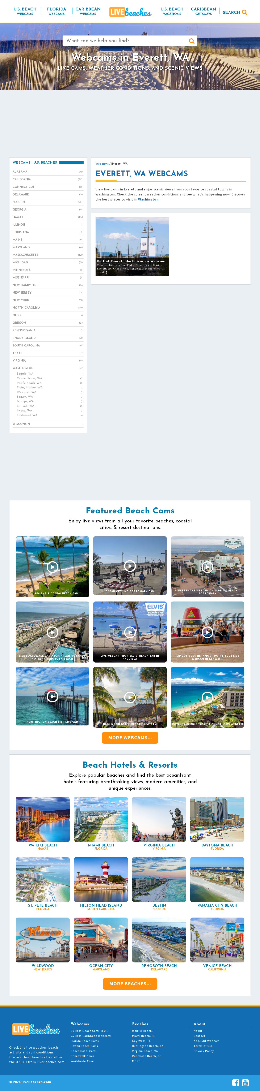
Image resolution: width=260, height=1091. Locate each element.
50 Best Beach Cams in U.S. (90, 1031)
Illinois (48, 225)
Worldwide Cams (83, 1061)
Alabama (48, 172)
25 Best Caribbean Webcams (91, 1036)
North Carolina (48, 308)
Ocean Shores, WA (50, 378)
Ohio (48, 315)
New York (48, 300)
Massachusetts (48, 255)
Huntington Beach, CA (148, 1046)
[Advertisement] (130, 123)
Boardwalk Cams (82, 1056)
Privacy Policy (204, 1051)
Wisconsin (48, 424)
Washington (48, 368)
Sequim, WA (50, 397)
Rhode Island (48, 338)
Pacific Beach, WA (50, 383)
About (198, 1031)
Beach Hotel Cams (84, 1051)
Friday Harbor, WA (50, 387)
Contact (199, 1036)
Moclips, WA (50, 401)
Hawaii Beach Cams (84, 1046)
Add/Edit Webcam (206, 1041)
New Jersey (48, 293)
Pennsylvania (48, 330)
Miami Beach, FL (143, 1036)
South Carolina (48, 346)
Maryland (48, 247)
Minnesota (48, 270)
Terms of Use (203, 1046)
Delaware (48, 195)
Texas (48, 353)
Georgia (48, 210)
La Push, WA (50, 406)
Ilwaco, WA (50, 411)
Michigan (48, 262)
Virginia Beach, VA (145, 1051)
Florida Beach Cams (85, 1041)
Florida (48, 202)
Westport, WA (50, 392)
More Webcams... (130, 737)
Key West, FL (141, 1041)
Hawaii (48, 217)
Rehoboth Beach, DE (147, 1056)
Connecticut (48, 187)
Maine (48, 240)
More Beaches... (130, 983)
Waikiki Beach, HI (144, 1031)
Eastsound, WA (50, 415)
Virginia (48, 361)
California (48, 179)
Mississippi (48, 278)
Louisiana (48, 232)
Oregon (48, 323)
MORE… (137, 1061)
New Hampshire (48, 285)
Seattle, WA (50, 374)
